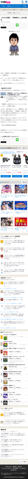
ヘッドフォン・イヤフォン (8, 151)
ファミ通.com (22, 468)
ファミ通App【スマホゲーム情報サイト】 (10, 9)
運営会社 (20, 466)
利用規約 (15, 466)
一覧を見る (24, 148)
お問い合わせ (8, 466)
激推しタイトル (16, 12)
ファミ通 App (6, 2)
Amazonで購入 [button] (5, 176)
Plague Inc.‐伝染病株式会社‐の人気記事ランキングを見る (11, 319)
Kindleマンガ (20, 151)
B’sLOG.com (14, 470)
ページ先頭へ (24, 461)
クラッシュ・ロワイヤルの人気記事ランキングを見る (11, 303)
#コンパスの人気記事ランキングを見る (8, 288)
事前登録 (10, 12)
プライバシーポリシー (7, 468)
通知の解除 (15, 468)
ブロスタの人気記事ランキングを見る (8, 327)
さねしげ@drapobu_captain (9, 125)
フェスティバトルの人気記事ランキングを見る (10, 311)
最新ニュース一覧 (24, 9)
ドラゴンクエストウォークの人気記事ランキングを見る (12, 297)
